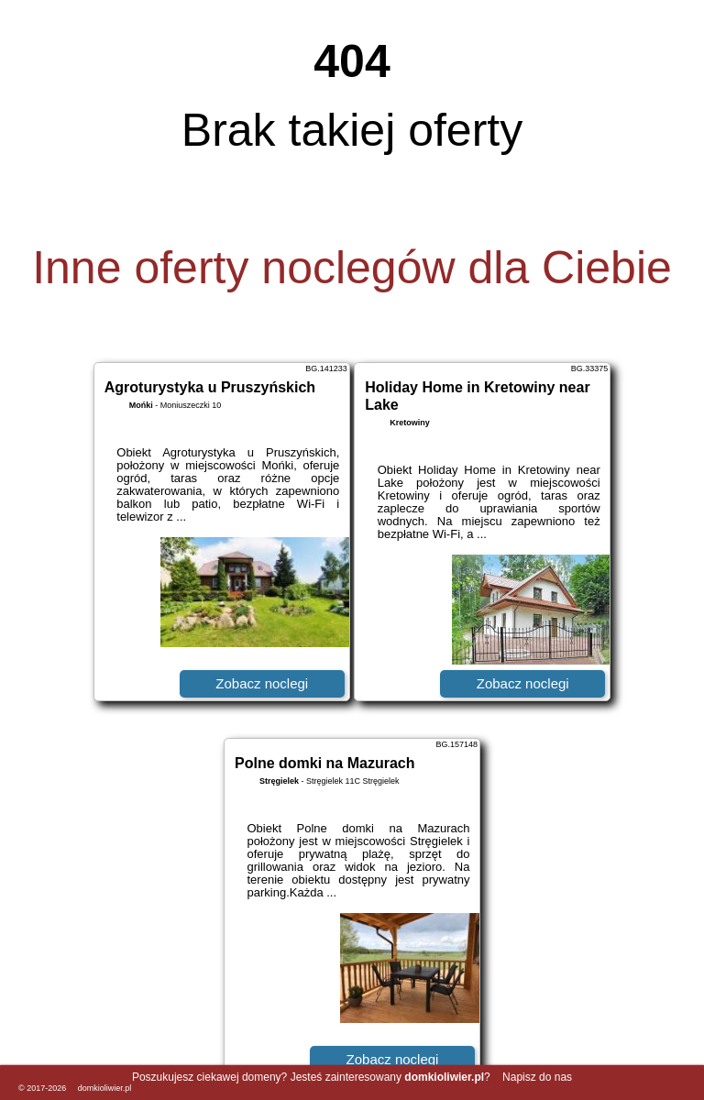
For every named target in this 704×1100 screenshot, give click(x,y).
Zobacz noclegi (261, 683)
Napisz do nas (537, 1077)
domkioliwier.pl (105, 1088)
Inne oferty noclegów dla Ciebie (352, 267)
